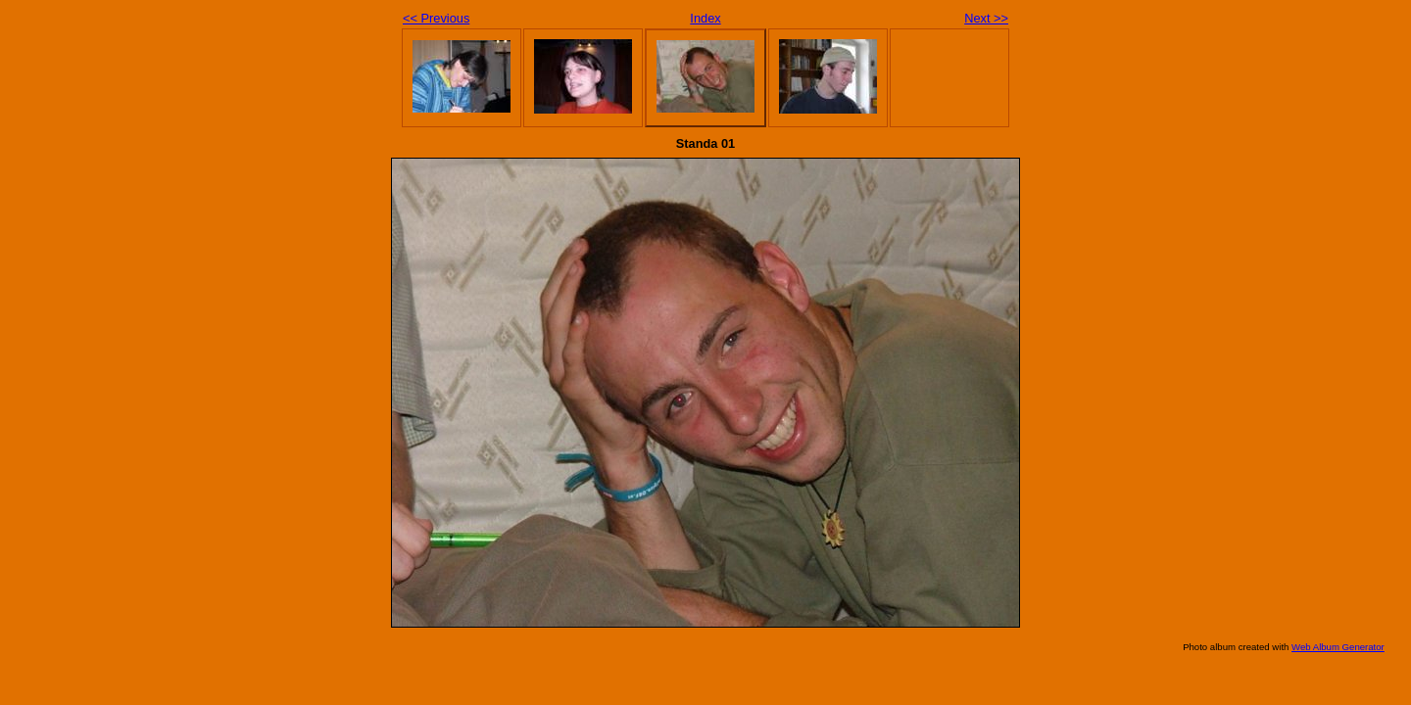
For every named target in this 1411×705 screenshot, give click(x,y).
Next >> (986, 18)
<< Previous (436, 18)
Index (705, 18)
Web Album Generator (1338, 646)
